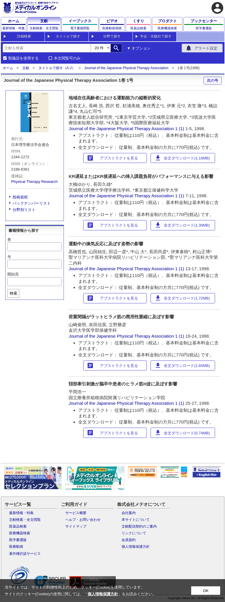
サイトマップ (75, 526)
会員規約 (129, 540)
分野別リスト (24, 210)
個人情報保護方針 (136, 547)
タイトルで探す (68, 36)
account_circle (217, 8)
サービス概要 (75, 513)
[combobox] (47, 48)
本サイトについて (136, 520)
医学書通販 (18, 540)
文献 (25, 68)
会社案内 (129, 513)
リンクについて (134, 533)
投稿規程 (20, 197)
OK (206, 591)
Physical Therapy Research (34, 181)
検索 (13, 293)
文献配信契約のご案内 (139, 526)
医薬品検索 (18, 526)
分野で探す (112, 36)
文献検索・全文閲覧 (25, 520)
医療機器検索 (19, 533)
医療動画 (16, 547)
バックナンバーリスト (32, 203)
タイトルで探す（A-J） (56, 68)
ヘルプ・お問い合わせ (82, 520)
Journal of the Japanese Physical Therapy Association (126, 68)
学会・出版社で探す (156, 36)
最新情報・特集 (21, 513)
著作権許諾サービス (25, 554)
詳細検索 (24, 36)
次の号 (212, 80)
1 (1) (180, 128)
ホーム (8, 68)
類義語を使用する (23, 58)
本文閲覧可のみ (67, 58)
